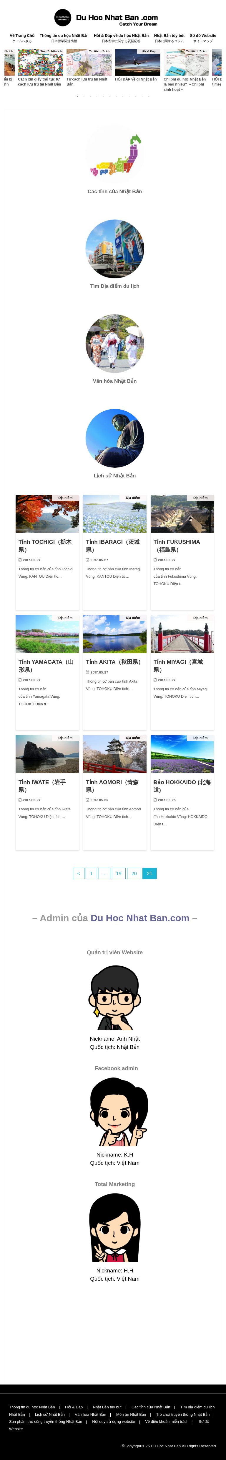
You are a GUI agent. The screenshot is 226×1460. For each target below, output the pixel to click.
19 (119, 873)
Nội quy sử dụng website (114, 1421)
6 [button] (110, 96)
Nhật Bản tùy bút (169, 38)
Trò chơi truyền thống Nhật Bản (183, 1414)
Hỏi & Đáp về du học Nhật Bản (121, 38)
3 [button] (90, 96)
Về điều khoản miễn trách (167, 1421)
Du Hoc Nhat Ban (166, 1446)
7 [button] (116, 96)
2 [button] (84, 96)
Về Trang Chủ (22, 38)
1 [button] (77, 96)
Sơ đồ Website (203, 38)
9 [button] (129, 96)
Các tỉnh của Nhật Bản (151, 1407)
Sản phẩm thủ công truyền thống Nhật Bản (45, 1421)
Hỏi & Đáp (74, 1407)
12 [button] (149, 96)
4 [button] (97, 96)
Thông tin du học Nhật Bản (64, 38)
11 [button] (142, 96)
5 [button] (103, 96)
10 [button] (136, 96)
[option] (40, 67)
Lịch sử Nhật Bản (50, 1414)
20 (134, 873)
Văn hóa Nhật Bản (90, 1414)
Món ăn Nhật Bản (131, 1414)
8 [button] (123, 96)
